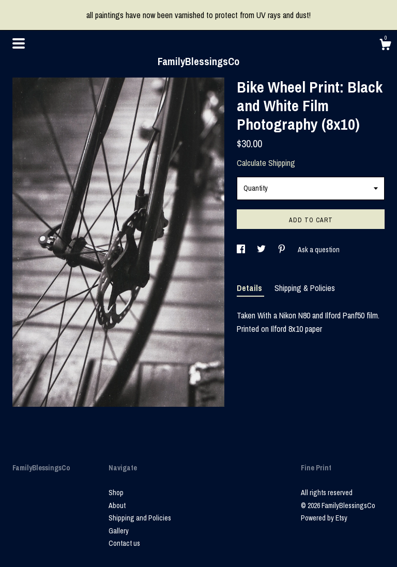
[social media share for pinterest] (282, 249)
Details (250, 288)
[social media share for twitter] (262, 249)
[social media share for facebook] (242, 249)
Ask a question (319, 249)
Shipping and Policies (140, 518)
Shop (116, 492)
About (117, 505)
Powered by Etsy (324, 518)
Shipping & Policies (304, 288)
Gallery (119, 530)
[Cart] (385, 46)
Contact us (124, 543)
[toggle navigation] (18, 43)
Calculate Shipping (266, 162)
